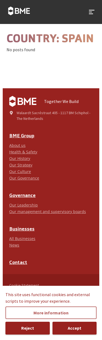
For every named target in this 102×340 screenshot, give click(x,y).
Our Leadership (23, 205)
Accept (74, 328)
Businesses (22, 229)
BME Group (21, 136)
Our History (19, 158)
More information (51, 312)
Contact (18, 262)
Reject (27, 328)
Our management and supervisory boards (47, 211)
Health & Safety (23, 151)
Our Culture (20, 171)
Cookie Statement (24, 285)
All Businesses (22, 238)
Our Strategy (20, 165)
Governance (22, 195)
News (14, 245)
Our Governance (24, 178)
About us (17, 145)
